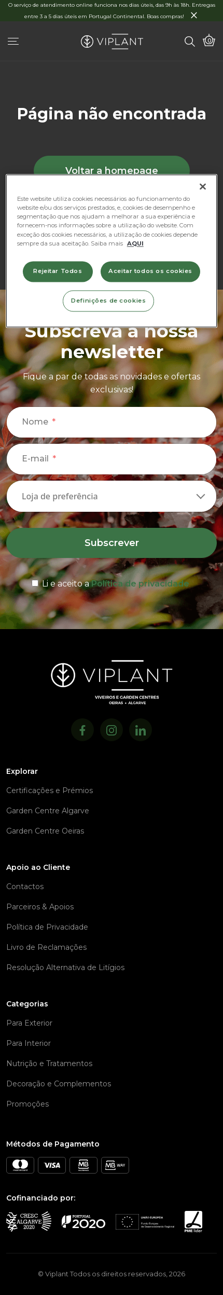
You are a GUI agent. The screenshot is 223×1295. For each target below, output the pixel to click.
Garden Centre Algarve (47, 810)
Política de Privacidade (47, 927)
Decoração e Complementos (58, 1083)
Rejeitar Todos (57, 271)
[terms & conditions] (111, 582)
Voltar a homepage (111, 170)
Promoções (27, 1104)
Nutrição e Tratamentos (49, 1063)
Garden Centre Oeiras (45, 831)
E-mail (35, 459)
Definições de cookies (108, 300)
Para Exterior (29, 1023)
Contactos (25, 886)
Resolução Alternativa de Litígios (65, 967)
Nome (35, 422)
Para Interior (28, 1043)
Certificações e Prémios (49, 790)
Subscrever (112, 543)
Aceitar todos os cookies (150, 271)
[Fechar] (202, 186)
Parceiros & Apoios (40, 906)
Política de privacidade (140, 584)
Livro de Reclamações (46, 947)
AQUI (135, 243)
